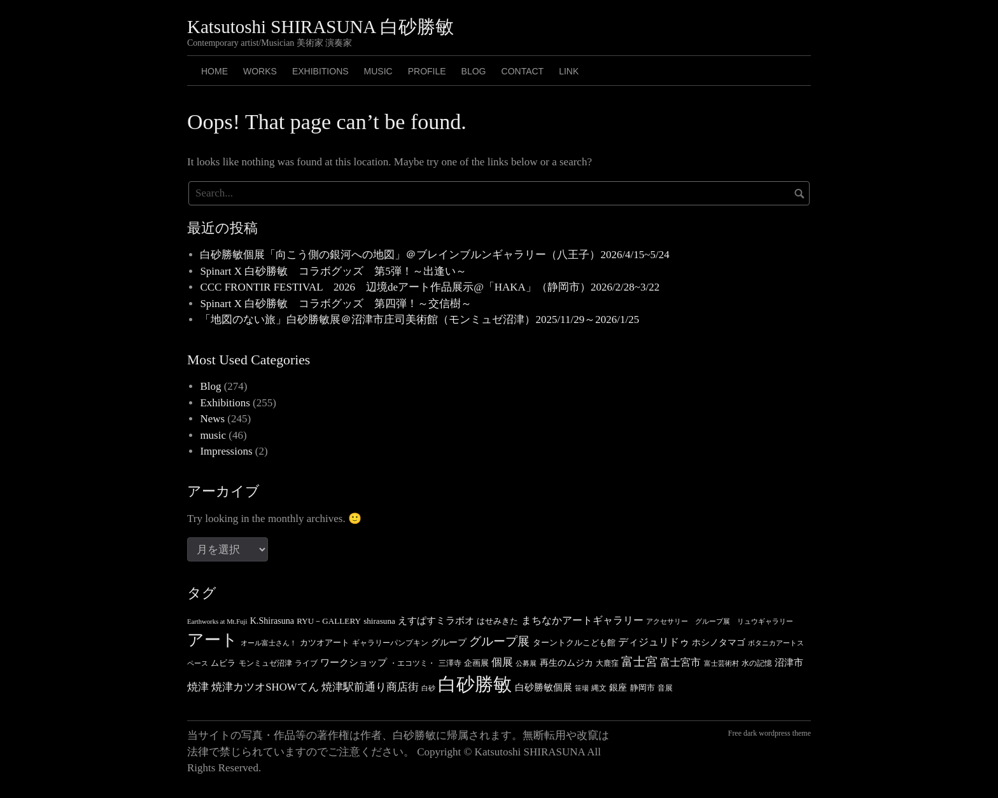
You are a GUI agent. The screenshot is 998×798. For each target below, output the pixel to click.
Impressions (226, 451)
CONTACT (523, 71)
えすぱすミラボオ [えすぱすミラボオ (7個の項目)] (436, 621)
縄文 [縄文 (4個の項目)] (599, 688)
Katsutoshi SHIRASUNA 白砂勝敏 (320, 27)
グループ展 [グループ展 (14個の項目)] (499, 641)
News (212, 419)
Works (260, 71)
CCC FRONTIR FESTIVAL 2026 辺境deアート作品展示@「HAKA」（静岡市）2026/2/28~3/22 (429, 287)
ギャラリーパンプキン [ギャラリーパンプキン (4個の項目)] (390, 642)
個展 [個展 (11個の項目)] (502, 662)
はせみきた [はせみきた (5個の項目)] (497, 621)
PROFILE (427, 71)
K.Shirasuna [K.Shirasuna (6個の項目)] (272, 621)
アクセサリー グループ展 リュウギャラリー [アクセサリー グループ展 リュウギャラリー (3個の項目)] (719, 621)
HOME (214, 71)
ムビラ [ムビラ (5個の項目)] (223, 663)
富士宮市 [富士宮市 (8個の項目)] (680, 662)
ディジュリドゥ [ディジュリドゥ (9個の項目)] (653, 642)
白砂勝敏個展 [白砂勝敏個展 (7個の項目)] (543, 687)
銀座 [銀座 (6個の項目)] (618, 687)
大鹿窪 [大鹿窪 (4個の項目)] (607, 663)
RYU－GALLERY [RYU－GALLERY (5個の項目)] (329, 621)
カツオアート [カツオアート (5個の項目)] (324, 642)
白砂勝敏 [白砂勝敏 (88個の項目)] (475, 684)
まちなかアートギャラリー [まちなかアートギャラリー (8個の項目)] (582, 620)
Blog (210, 386)
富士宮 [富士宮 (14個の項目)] (639, 661)
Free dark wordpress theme (769, 733)
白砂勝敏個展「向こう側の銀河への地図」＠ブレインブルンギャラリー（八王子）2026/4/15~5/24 (434, 255)
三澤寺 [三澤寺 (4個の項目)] (450, 663)
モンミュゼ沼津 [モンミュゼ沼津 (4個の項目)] (265, 663)
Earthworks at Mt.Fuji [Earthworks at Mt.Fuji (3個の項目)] (217, 621)
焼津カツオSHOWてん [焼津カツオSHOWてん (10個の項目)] (264, 687)
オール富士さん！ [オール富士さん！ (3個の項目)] (269, 643)
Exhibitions (320, 71)
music (213, 435)
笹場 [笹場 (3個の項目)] (582, 688)
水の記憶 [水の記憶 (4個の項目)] (756, 663)
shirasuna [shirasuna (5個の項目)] (379, 621)
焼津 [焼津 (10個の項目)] (198, 687)
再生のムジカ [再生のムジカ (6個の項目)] (566, 662)
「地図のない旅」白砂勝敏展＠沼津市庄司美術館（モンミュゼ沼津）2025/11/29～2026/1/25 (419, 319)
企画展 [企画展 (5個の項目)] (476, 663)
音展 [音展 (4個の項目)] (665, 688)
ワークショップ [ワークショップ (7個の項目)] (353, 662)
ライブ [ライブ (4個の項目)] (306, 663)
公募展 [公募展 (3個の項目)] (526, 663)
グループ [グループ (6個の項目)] (449, 642)
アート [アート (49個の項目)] (212, 640)
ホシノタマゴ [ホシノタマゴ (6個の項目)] (718, 642)
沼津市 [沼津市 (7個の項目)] (789, 662)
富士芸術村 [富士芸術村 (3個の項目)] (721, 663)
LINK (569, 71)
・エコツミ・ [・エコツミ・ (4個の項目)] (412, 663)
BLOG (473, 71)
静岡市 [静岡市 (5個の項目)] (642, 687)
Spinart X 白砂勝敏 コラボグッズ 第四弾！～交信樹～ (336, 304)
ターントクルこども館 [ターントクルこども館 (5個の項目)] (574, 642)
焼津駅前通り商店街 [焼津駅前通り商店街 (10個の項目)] (370, 687)
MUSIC (378, 71)
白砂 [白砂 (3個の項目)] (428, 688)
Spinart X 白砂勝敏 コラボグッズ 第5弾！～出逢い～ (333, 271)
